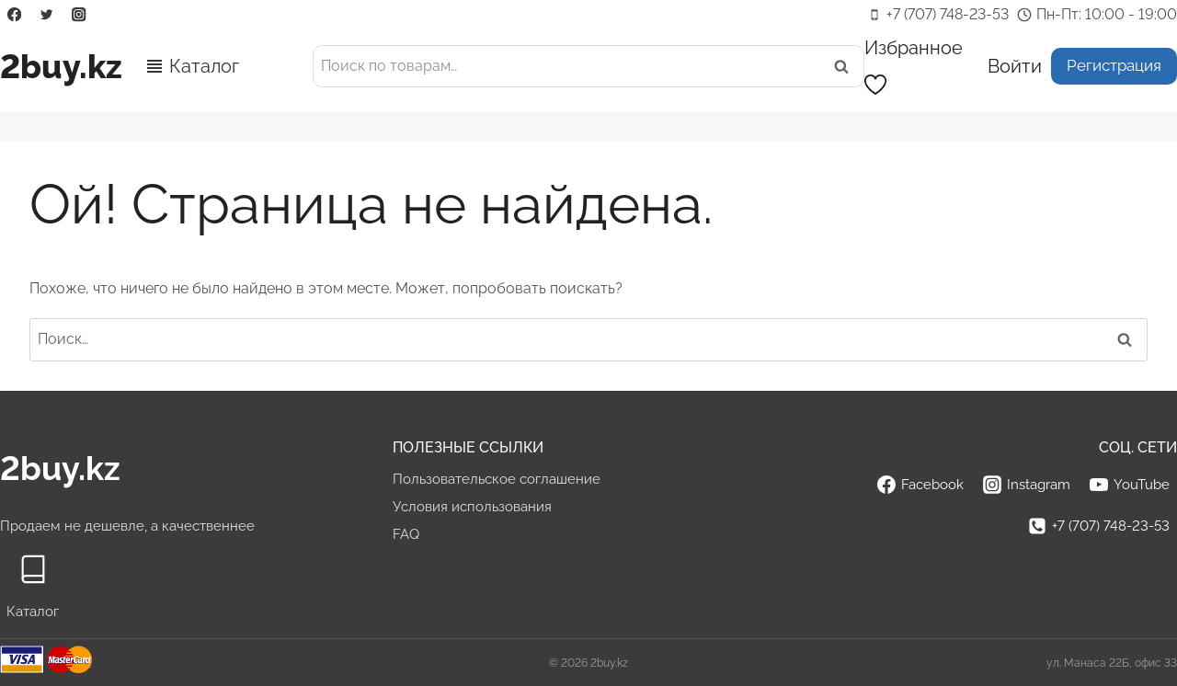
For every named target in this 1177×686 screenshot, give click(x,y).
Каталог (204, 66)
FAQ (406, 534)
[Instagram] (79, 15)
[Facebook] (14, 15)
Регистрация (1114, 65)
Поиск (846, 66)
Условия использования (472, 506)
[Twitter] (46, 15)
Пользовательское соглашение (496, 479)
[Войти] (1015, 65)
